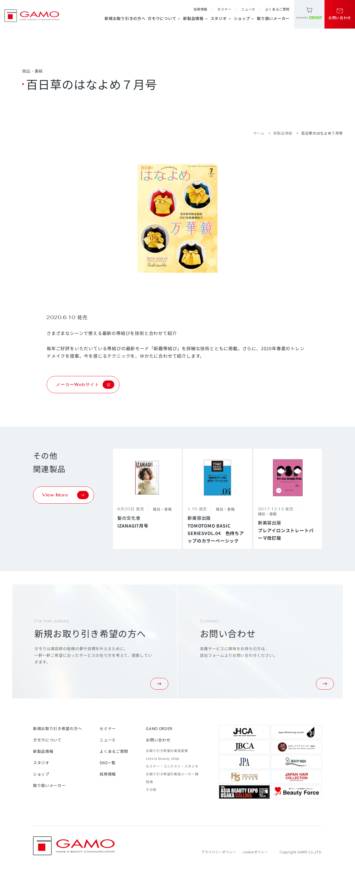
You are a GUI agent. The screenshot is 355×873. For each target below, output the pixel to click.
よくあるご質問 (277, 9)
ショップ (244, 18)
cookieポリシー (255, 851)
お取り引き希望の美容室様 (167, 750)
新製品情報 (195, 18)
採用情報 (200, 9)
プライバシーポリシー (218, 851)
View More (65, 495)
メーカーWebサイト (85, 384)
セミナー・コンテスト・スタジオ (172, 766)
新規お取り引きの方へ (125, 18)
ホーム (259, 133)
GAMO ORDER (159, 728)
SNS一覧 (108, 762)
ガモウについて (164, 18)
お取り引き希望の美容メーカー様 (172, 773)
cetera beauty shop (162, 758)
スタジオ (221, 18)
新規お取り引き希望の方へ (57, 728)
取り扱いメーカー (273, 18)
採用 (149, 781)
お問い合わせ (158, 740)
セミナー (224, 9)
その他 (151, 789)
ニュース (248, 9)
